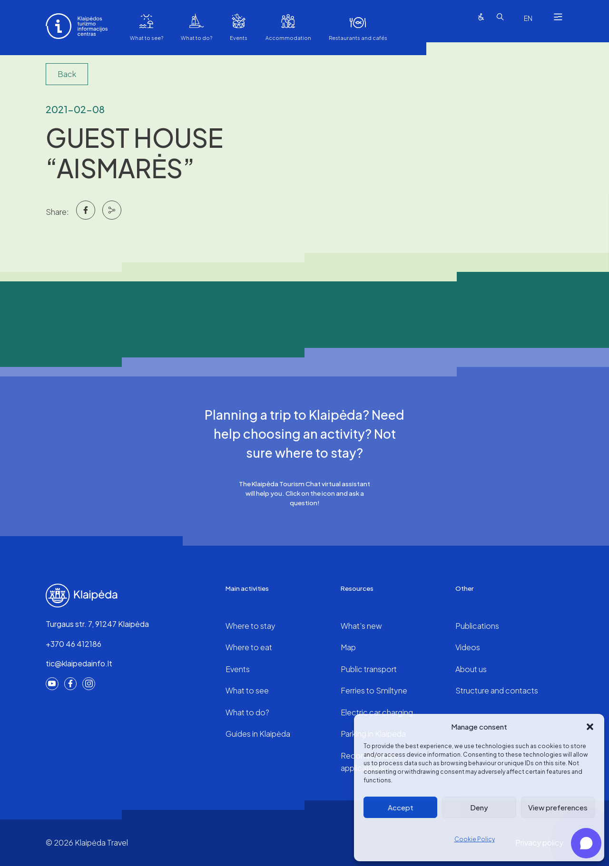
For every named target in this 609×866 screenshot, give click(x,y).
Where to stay (250, 626)
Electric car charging (377, 712)
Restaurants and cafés (358, 38)
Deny (479, 807)
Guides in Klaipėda (258, 734)
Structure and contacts (496, 690)
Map (348, 647)
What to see (247, 690)
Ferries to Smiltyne (374, 690)
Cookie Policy (474, 839)
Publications (477, 626)
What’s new (361, 626)
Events (238, 38)
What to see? (146, 38)
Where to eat (249, 647)
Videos (467, 647)
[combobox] (528, 18)
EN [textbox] (528, 18)
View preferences (558, 807)
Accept (400, 807)
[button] (590, 726)
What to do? (196, 38)
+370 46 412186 (73, 644)
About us (471, 669)
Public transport (369, 669)
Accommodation (288, 38)
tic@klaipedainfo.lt (79, 663)
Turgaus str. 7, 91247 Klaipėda (97, 624)
